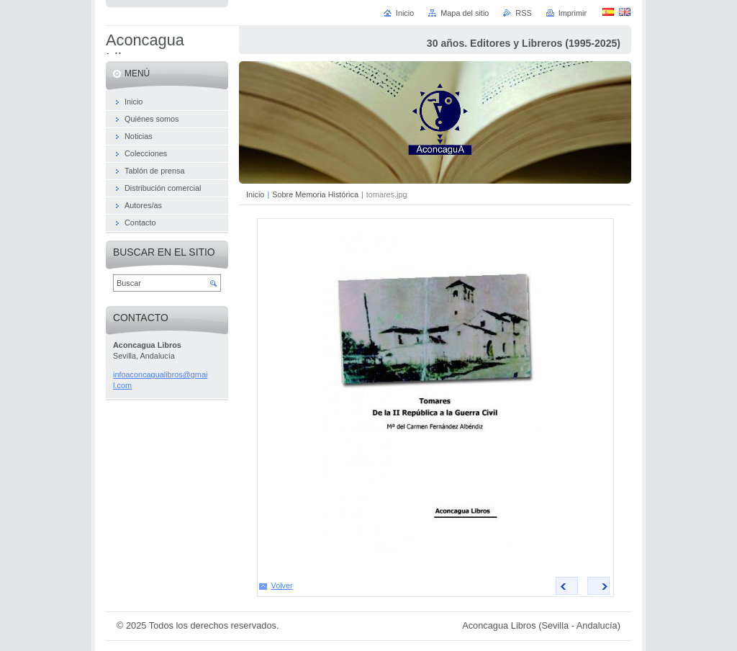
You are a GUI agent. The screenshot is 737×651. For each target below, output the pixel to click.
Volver (282, 585)
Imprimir (573, 13)
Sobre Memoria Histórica (316, 194)
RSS (523, 13)
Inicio (255, 194)
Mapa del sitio (464, 13)
